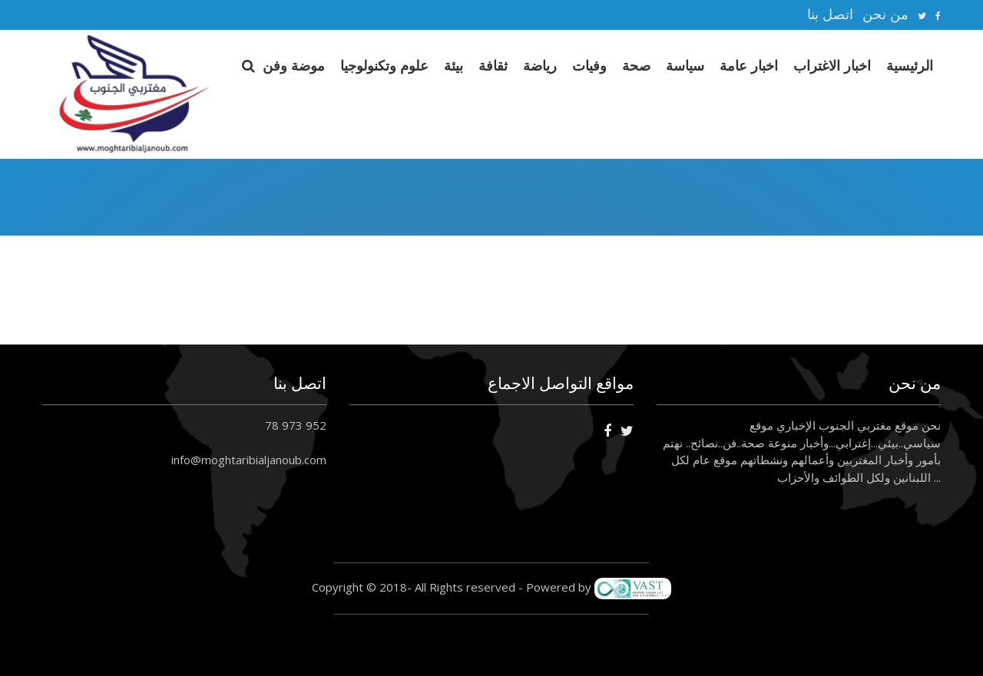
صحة (636, 65)
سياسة (685, 65)
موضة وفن (294, 65)
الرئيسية (909, 65)
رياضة (540, 65)
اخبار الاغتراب (832, 65)
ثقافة (493, 65)
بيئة (453, 65)
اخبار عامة (749, 65)
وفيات (589, 65)
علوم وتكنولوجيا (384, 65)
